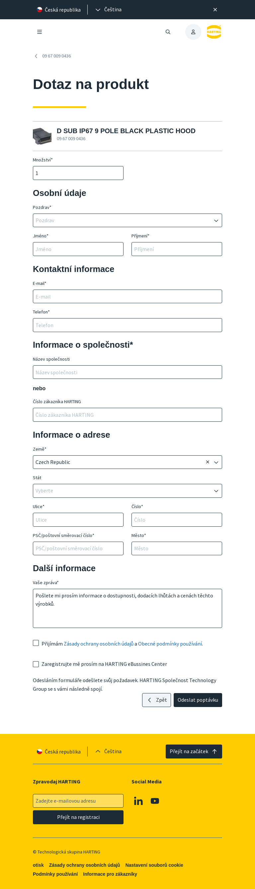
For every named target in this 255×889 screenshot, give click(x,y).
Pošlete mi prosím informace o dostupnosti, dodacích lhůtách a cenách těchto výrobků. (127, 608)
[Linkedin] (138, 801)
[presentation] (108, 10)
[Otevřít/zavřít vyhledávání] (168, 32)
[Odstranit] (208, 462)
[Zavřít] (215, 10)
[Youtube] (155, 801)
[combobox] (123, 220)
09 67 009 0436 (52, 56)
